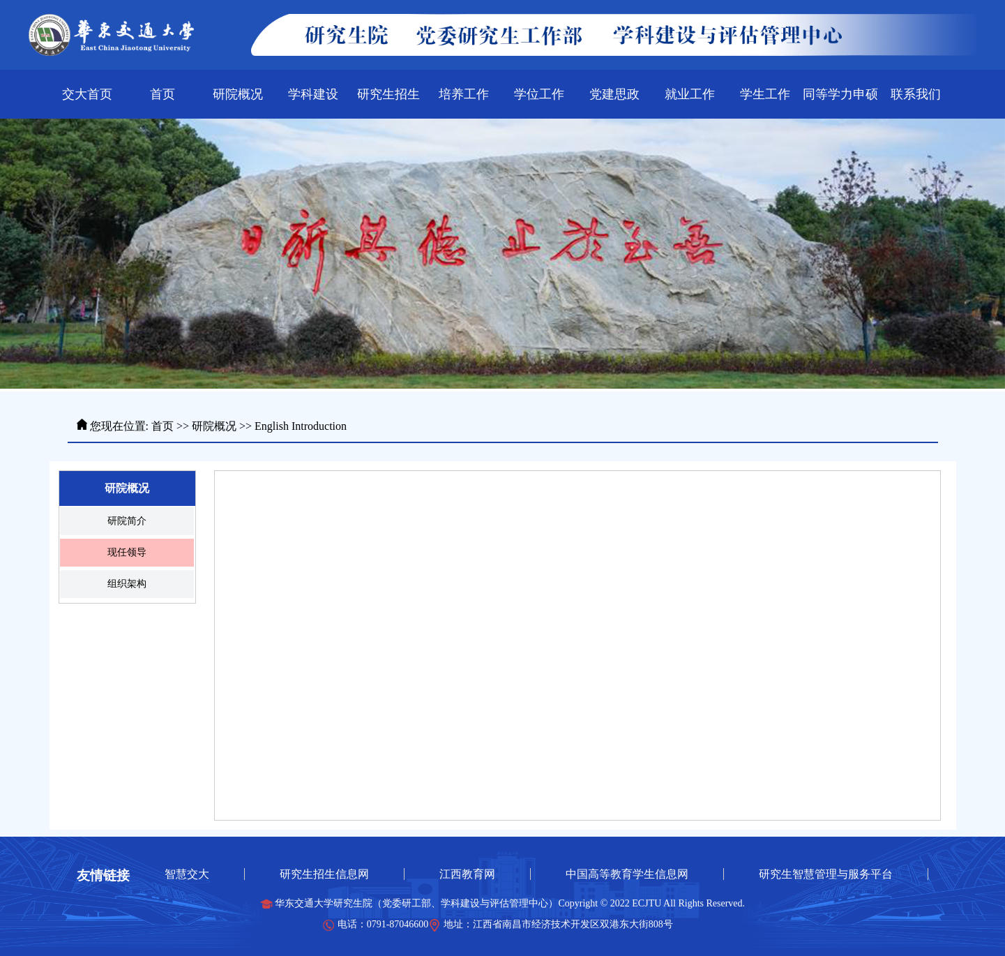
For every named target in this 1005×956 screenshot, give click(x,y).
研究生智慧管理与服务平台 (826, 874)
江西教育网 (467, 874)
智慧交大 (187, 874)
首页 (162, 426)
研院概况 (214, 426)
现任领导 (126, 552)
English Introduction (301, 426)
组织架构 (126, 583)
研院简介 (126, 521)
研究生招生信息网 (324, 874)
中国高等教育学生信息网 (627, 874)
